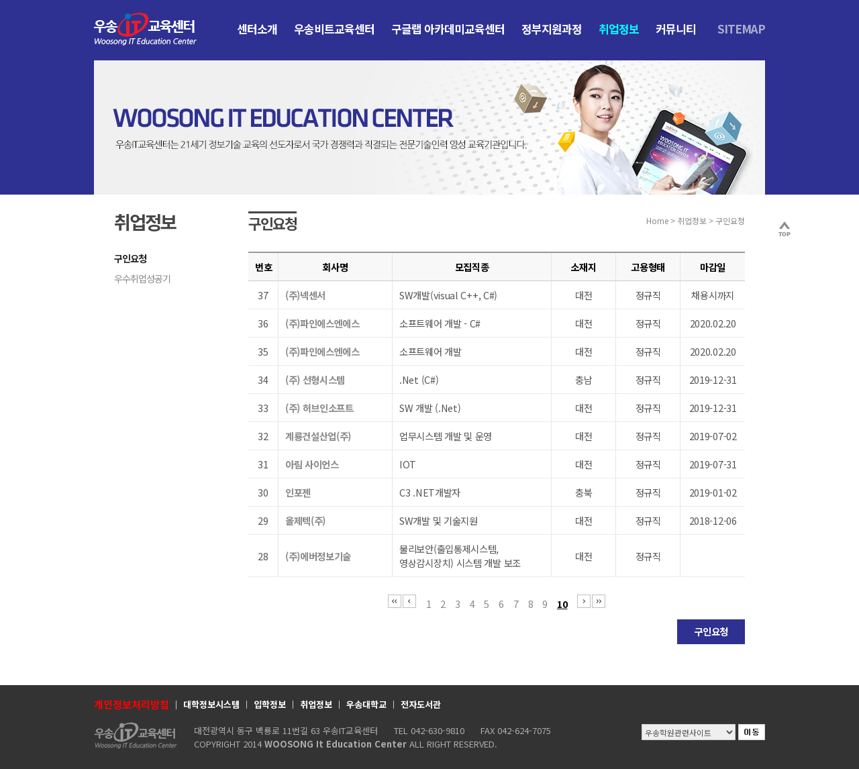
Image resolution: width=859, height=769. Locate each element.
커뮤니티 (676, 28)
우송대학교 (366, 704)
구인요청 (130, 258)
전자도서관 (421, 704)
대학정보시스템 (211, 704)
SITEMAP (741, 28)
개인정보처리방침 (131, 704)
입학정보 (270, 704)
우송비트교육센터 (334, 28)
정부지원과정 (551, 28)
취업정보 (619, 28)
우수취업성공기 (142, 278)
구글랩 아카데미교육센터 (448, 28)
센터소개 (257, 28)
